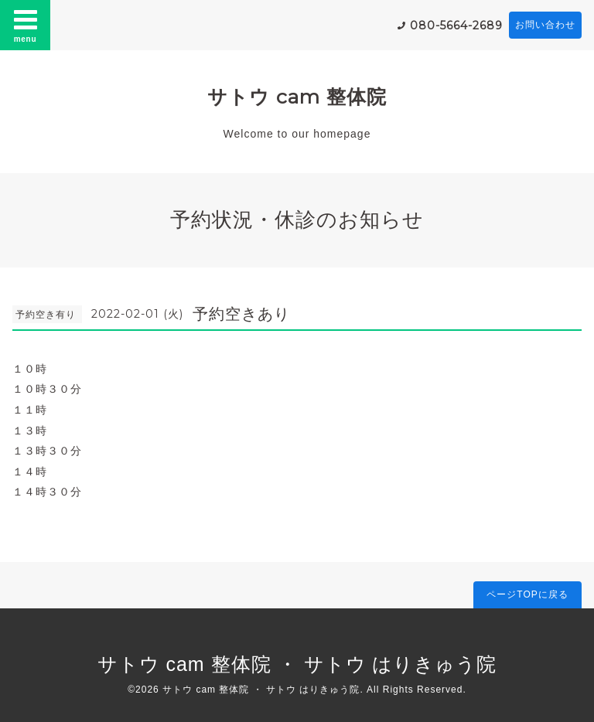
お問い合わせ (545, 24)
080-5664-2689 (456, 25)
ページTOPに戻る (527, 594)
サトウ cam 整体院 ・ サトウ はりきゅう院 (297, 664)
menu (25, 24)
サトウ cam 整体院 (297, 96)
